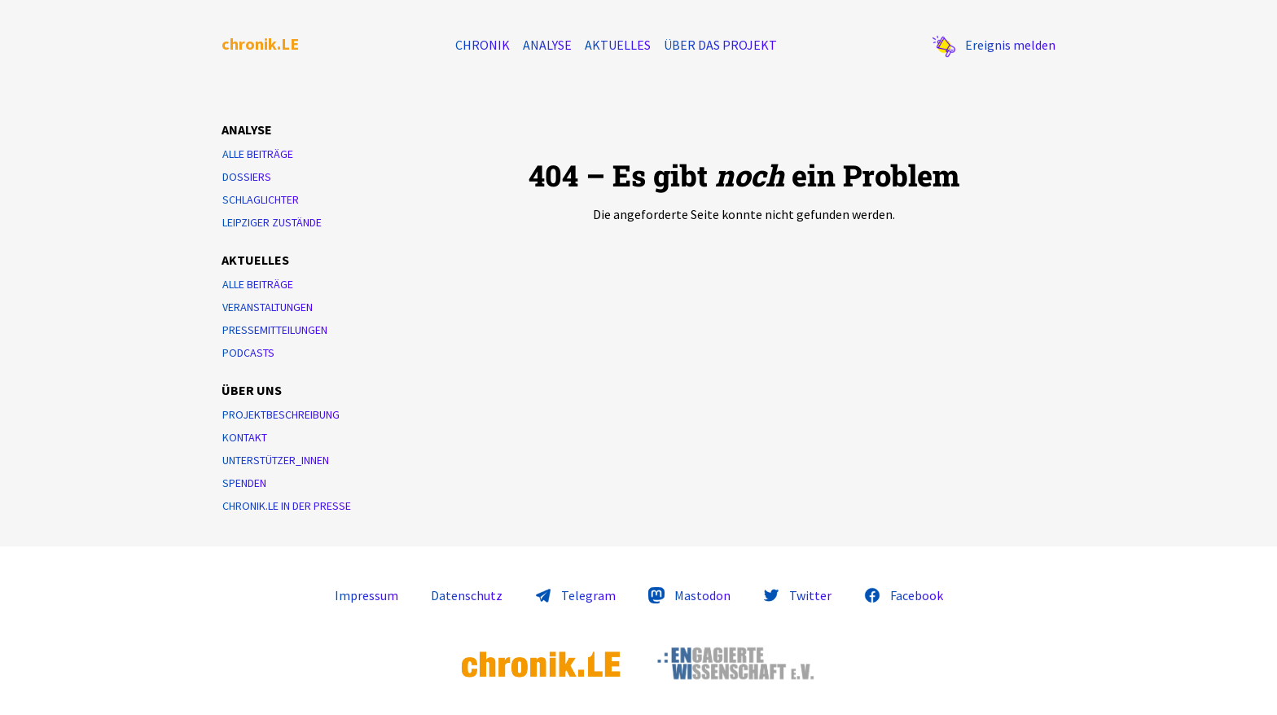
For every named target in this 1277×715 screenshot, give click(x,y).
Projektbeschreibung (281, 414)
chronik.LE (260, 43)
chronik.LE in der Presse (286, 505)
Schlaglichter (260, 199)
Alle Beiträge (257, 154)
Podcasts (248, 352)
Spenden (244, 483)
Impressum (366, 595)
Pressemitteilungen (274, 329)
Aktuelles (618, 45)
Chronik (482, 45)
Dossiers (246, 176)
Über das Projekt (720, 45)
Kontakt (244, 437)
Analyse (547, 45)
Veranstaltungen (267, 307)
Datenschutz (466, 595)
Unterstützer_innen (275, 460)
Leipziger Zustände (272, 222)
